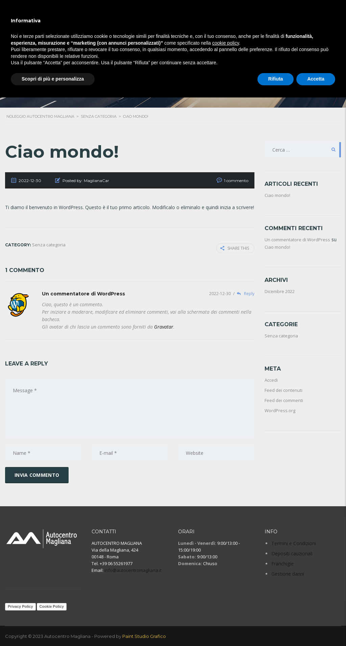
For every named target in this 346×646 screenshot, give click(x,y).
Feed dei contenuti (283, 390)
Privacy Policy (20, 606)
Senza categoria (281, 336)
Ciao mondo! (277, 195)
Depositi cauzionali (292, 553)
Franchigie (282, 563)
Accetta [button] (315, 79)
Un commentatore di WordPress (83, 294)
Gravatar (163, 327)
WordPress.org (280, 410)
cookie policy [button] (225, 43)
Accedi (271, 380)
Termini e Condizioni (293, 543)
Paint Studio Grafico (144, 636)
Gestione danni (287, 574)
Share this (234, 248)
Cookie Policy (52, 606)
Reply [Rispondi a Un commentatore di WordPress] (243, 293)
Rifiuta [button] (275, 79)
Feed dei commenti (284, 400)
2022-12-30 (220, 293)
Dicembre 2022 (280, 291)
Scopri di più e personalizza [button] (53, 79)
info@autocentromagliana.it (133, 570)
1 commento (236, 180)
